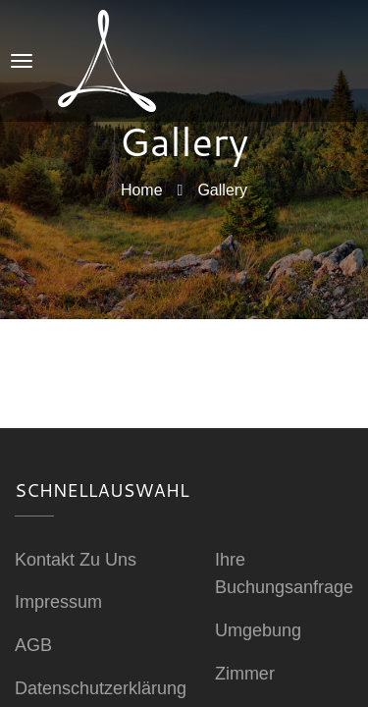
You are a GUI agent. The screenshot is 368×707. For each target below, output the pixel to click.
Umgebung (258, 630)
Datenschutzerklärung (100, 688)
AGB (33, 645)
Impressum (58, 602)
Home (142, 189)
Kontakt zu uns (75, 560)
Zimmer (245, 673)
